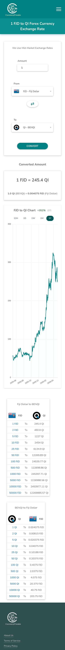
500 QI (14, 571)
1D (24, 218)
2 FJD (15, 430)
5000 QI (14, 583)
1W (33, 218)
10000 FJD (15, 486)
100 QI (14, 565)
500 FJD (15, 467)
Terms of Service (12, 640)
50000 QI (14, 596)
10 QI (14, 546)
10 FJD (15, 442)
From (16, 83)
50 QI (14, 558)
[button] (58, 9)
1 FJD (15, 424)
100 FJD (15, 461)
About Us (8, 635)
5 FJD (15, 436)
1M (41, 218)
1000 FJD (15, 474)
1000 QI (14, 577)
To (15, 119)
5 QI (14, 540)
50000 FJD (15, 493)
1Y (50, 218)
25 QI (14, 552)
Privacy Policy (11, 645)
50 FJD (15, 455)
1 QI (14, 527)
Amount (22, 61)
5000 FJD (15, 480)
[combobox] (32, 91)
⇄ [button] (32, 104)
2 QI (14, 533)
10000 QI (14, 590)
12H (16, 218)
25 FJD (15, 449)
